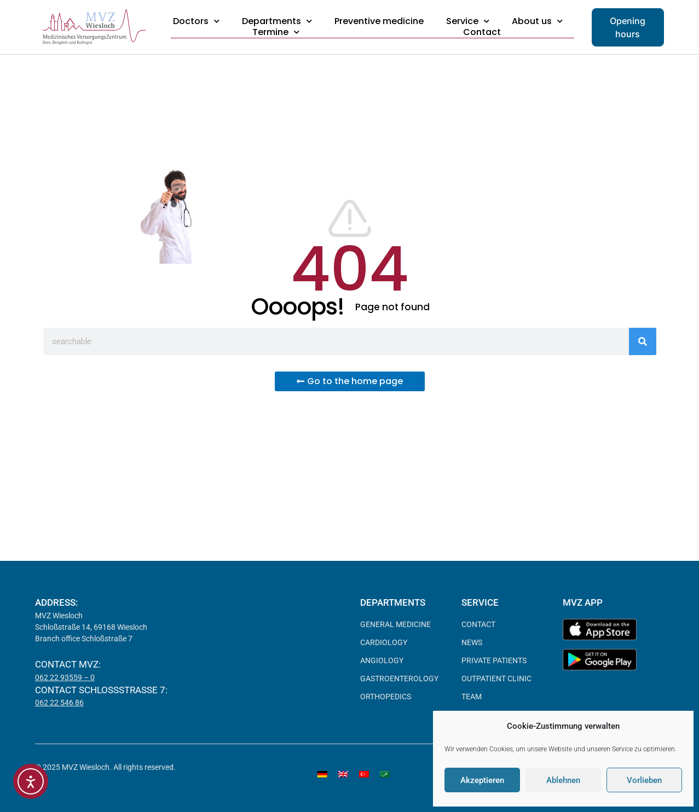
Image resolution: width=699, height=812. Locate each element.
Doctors (196, 21)
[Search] (642, 341)
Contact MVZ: (68, 664)
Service (467, 21)
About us (537, 21)
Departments (277, 21)
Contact (482, 32)
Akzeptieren (482, 780)
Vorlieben (644, 780)
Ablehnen (563, 780)
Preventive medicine (379, 21)
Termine (275, 32)
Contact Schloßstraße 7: (101, 690)
